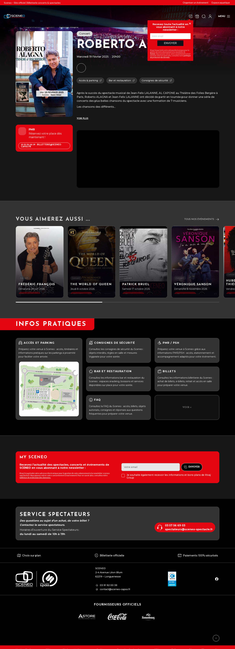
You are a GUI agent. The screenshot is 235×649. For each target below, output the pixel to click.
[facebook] (216, 579)
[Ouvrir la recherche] (203, 16)
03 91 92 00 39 (108, 585)
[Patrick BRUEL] (143, 262)
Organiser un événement (195, 2)
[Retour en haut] (216, 638)
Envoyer (170, 43)
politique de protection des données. (35, 477)
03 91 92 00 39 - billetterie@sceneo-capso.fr (41, 146)
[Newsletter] (190, 16)
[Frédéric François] (39, 262)
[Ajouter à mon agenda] (81, 67)
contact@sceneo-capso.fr (115, 589)
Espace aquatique (221, 2)
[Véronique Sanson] (195, 262)
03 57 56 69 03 (175, 525)
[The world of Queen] (91, 262)
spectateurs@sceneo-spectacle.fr (189, 529)
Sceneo (152, 54)
